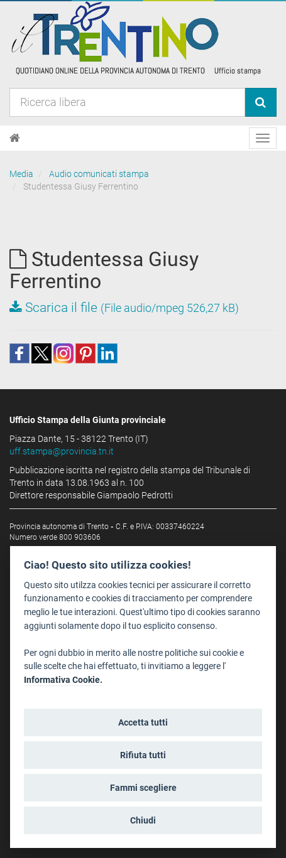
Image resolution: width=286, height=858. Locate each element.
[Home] (15, 138)
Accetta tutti (143, 722)
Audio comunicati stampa (99, 174)
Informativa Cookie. (63, 680)
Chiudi (143, 820)
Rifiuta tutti (143, 755)
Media (21, 174)
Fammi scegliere (143, 788)
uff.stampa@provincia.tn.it (61, 451)
